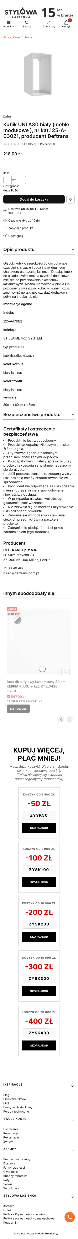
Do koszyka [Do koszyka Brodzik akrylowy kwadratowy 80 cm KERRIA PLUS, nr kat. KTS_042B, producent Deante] (18, 708)
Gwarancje (10, 1171)
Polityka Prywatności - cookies (24, 1214)
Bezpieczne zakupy (16, 1159)
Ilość (6, 173)
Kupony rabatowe (15, 1176)
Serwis (7, 1184)
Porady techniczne (16, 1111)
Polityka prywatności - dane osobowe (28, 1218)
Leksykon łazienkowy (17, 1107)
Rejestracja (10, 1133)
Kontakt (8, 1206)
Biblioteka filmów (14, 1099)
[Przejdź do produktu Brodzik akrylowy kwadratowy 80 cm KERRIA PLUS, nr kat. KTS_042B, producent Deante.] (39, 641)
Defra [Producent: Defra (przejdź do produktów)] (7, 116)
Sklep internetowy (34, 1233)
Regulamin (10, 1222)
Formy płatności (14, 1167)
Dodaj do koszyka (34, 199)
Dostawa (9, 1163)
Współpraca (11, 1188)
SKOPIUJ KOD (39, 828)
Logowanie (10, 1129)
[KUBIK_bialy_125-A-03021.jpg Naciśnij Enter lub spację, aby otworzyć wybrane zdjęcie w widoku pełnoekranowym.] (39, 75)
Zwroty (8, 1141)
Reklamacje (11, 1137)
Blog (6, 1095)
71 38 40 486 (13, 568)
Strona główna (11, 37)
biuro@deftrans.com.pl (21, 573)
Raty (6, 1180)
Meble (28, 37)
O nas (7, 1210)
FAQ (6, 1103)
